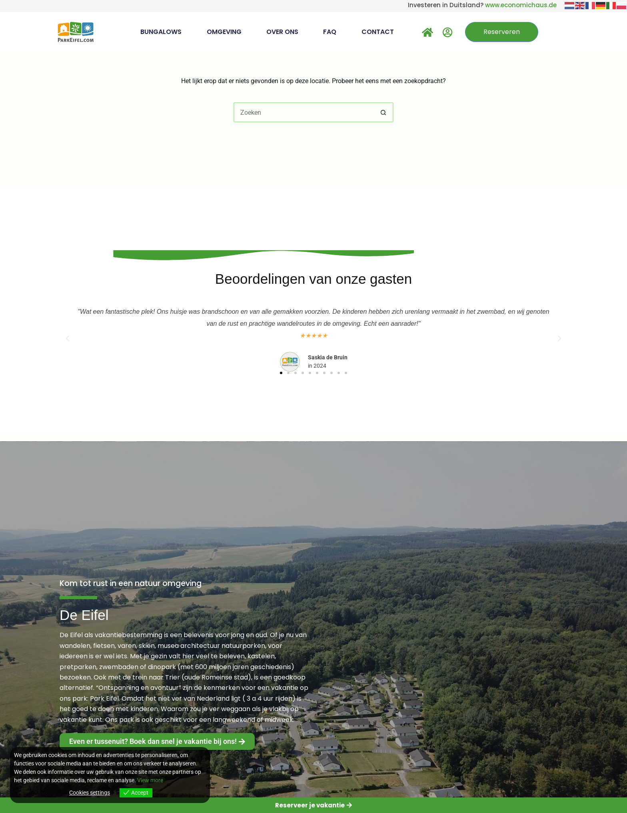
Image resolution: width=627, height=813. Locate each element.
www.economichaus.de (521, 5)
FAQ (329, 31)
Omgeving (224, 31)
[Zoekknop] (383, 112)
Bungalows (161, 31)
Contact (377, 31)
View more (150, 780)
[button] (68, 339)
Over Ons (282, 31)
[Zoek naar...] (303, 112)
